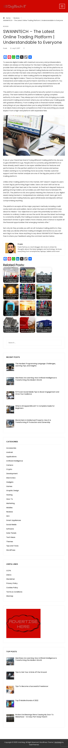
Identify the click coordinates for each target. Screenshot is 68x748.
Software (10, 529)
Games (9, 486)
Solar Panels (11, 533)
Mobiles (9, 507)
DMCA (8, 575)
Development (12, 473)
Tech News (10, 537)
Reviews (5, 26)
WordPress (10, 550)
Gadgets (9, 482)
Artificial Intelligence (14, 461)
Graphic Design (12, 490)
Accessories (11, 448)
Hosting (9, 495)
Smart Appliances (13, 520)
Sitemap (9, 596)
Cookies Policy (12, 587)
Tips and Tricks (12, 546)
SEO (8, 516)
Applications (11, 456)
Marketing (10, 503)
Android (9, 452)
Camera (9, 465)
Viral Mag (57, 742)
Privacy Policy (12, 583)
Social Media (11, 524)
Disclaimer (10, 579)
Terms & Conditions (14, 592)
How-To (9, 499)
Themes (9, 541)
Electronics (10, 478)
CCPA (8, 570)
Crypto (9, 469)
